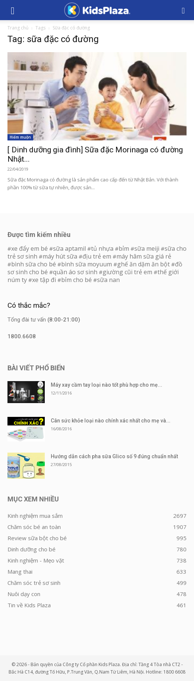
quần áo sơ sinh (75, 272)
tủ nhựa (102, 248)
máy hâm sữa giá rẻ (143, 256)
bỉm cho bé (76, 280)
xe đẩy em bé (30, 248)
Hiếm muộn (20, 137)
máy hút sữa (60, 256)
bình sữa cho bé (33, 264)
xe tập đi (44, 280)
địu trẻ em (96, 256)
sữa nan (108, 280)
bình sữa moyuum (86, 264)
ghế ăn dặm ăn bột (143, 264)
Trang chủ (17, 28)
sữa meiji (146, 248)
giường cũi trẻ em (127, 272)
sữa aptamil (69, 248)
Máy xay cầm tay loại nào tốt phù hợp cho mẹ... (106, 385)
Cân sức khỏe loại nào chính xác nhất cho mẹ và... (110, 421)
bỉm (124, 248)
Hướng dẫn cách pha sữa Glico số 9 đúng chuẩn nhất (114, 456)
